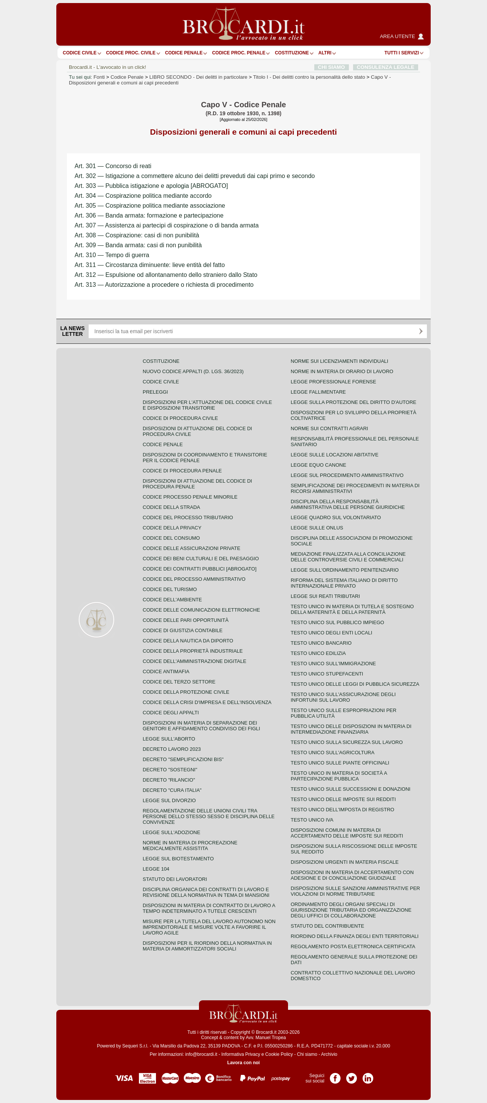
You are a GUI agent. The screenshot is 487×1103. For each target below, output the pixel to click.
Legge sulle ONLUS (317, 528)
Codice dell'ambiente (172, 599)
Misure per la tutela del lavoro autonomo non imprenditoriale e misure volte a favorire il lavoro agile (209, 927)
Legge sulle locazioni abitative (335, 455)
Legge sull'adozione (171, 832)
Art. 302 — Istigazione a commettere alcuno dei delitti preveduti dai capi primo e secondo (195, 176)
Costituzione (292, 53)
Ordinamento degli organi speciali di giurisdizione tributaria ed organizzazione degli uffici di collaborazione (351, 910)
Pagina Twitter (351, 1075)
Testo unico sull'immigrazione (333, 663)
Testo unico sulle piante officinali (340, 763)
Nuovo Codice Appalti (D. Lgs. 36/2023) (193, 371)
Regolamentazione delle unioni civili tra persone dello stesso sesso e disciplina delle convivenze (209, 816)
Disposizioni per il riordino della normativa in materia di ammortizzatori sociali (207, 946)
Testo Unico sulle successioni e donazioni (351, 789)
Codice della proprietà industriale (193, 651)
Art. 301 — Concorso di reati (113, 166)
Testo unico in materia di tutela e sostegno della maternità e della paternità (352, 609)
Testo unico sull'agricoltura (332, 752)
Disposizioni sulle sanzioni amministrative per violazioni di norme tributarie (355, 891)
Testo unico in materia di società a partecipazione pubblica (339, 776)
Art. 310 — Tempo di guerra (112, 255)
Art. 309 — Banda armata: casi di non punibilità (138, 245)
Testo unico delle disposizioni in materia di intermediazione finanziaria (351, 729)
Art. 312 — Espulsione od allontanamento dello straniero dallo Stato (166, 275)
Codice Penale (184, 53)
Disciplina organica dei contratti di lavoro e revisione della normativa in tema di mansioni (206, 892)
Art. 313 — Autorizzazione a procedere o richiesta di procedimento (164, 284)
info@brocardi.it (201, 1054)
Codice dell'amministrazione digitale (194, 661)
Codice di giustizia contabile (183, 630)
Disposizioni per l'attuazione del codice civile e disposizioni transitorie (207, 405)
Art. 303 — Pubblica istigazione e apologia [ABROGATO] (151, 186)
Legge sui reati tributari (325, 596)
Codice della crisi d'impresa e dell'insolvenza (207, 702)
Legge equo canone (318, 465)
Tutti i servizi (402, 53)
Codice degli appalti (171, 712)
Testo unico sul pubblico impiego (337, 622)
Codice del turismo (170, 589)
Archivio (329, 1054)
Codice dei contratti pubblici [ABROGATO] (199, 569)
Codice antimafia (166, 671)
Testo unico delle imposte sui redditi (343, 799)
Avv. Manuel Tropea (266, 1037)
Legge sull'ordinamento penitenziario (345, 570)
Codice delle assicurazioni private (191, 548)
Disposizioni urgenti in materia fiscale (345, 862)
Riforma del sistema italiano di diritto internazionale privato (344, 583)
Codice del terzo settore (179, 682)
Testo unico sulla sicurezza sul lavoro (347, 742)
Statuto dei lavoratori (175, 879)
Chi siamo (307, 1054)
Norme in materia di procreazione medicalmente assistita (190, 845)
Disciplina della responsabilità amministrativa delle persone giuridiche (348, 504)
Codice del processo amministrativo (194, 579)
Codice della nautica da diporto (188, 641)
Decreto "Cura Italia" (172, 790)
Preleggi (155, 392)
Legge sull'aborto (169, 739)
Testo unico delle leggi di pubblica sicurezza (355, 684)
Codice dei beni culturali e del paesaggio (201, 558)
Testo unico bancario (321, 643)
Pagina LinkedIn (368, 1075)
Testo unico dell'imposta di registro (342, 809)
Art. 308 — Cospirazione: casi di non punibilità (137, 235)
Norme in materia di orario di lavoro (342, 371)
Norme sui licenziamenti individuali (339, 361)
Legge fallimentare (318, 392)
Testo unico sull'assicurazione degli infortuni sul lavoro (343, 697)
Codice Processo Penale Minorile (190, 497)
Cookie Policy (279, 1054)
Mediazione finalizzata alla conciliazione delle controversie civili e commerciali (348, 557)
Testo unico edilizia (318, 653)
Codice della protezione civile (186, 692)
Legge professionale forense (333, 382)
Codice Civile (80, 53)
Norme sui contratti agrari (329, 428)
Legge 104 (156, 869)
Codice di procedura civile (180, 418)
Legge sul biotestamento (178, 858)
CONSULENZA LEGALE (385, 67)
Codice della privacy (172, 528)
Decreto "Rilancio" (169, 780)
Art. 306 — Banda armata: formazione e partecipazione (149, 215)
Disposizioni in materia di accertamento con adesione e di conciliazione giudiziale (352, 875)
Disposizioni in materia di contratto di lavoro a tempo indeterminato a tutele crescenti (209, 908)
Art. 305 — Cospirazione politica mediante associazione (150, 205)
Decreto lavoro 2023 (172, 749)
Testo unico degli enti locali (331, 633)
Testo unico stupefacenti (327, 674)
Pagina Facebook (335, 1075)
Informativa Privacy (240, 1054)
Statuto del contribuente (327, 926)
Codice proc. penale (238, 53)
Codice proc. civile (131, 53)
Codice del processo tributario (188, 517)
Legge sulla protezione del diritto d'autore (353, 402)
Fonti (99, 77)
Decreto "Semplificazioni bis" (183, 759)
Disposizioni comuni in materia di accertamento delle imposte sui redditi (347, 833)
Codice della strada (171, 507)
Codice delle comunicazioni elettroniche (201, 610)
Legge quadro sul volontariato (336, 517)
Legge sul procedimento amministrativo (347, 475)
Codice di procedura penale (182, 471)
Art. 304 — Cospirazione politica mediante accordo (143, 195)
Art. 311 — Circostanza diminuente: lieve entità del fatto (150, 265)
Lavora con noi (243, 1062)
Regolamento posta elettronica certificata (353, 946)
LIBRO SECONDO (198, 77)
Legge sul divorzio (169, 800)
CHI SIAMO (331, 67)
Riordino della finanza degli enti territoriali (355, 936)
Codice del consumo (171, 538)
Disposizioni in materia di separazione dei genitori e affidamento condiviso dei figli (201, 725)
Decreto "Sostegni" (170, 769)
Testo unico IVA (312, 820)
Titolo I (309, 77)
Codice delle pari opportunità (186, 620)
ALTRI (324, 53)
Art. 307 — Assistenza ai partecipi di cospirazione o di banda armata (167, 225)
